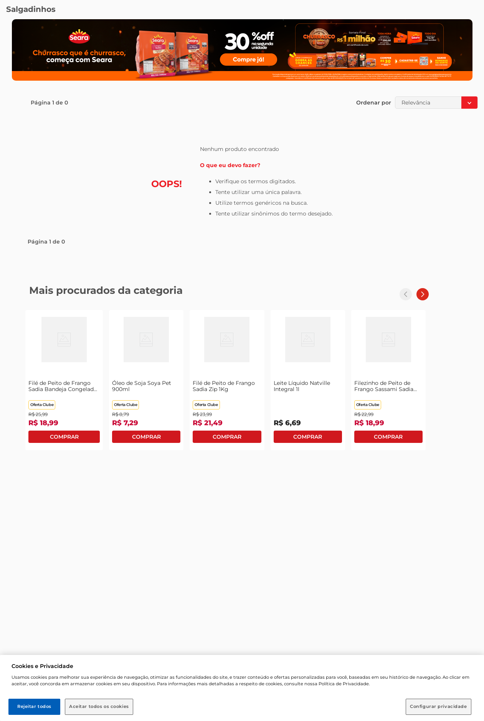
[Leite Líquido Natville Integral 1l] (308, 380)
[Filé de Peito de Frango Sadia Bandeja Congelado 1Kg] (64, 380)
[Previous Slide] (406, 294)
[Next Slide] (422, 294)
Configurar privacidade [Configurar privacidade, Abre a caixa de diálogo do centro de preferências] (438, 706)
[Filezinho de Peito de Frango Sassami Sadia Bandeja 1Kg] (388, 380)
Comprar (64, 437)
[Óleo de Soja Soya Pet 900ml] (146, 380)
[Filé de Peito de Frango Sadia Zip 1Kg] (227, 380)
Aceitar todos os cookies (99, 706)
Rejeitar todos (34, 706)
